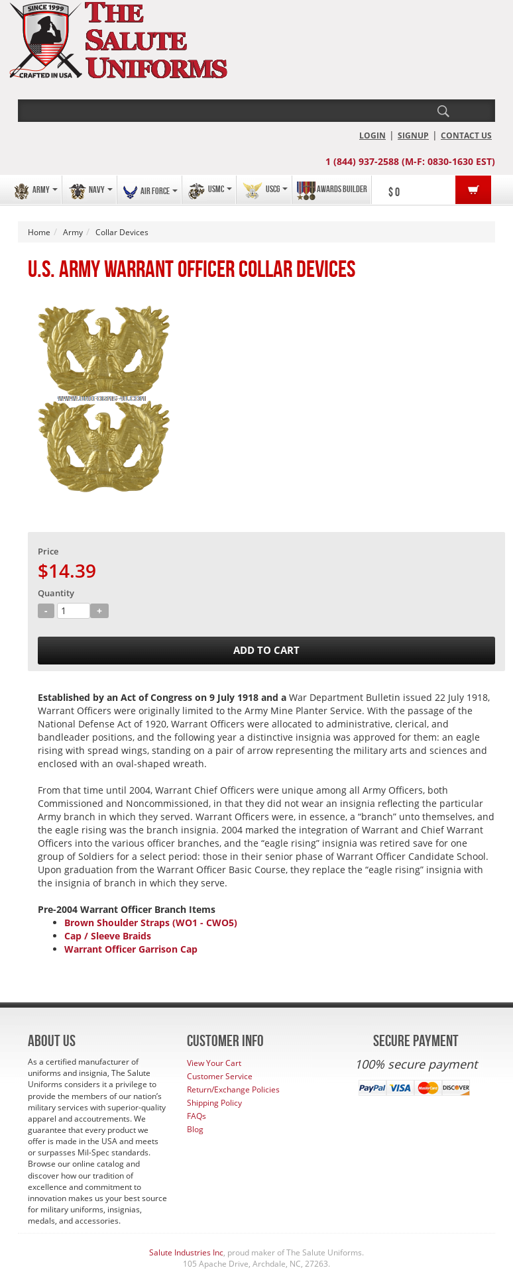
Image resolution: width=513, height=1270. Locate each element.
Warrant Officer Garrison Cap (131, 949)
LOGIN (372, 135)
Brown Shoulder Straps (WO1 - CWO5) (150, 922)
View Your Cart (214, 1063)
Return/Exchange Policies (233, 1089)
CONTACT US (466, 135)
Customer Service (220, 1076)
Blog (195, 1129)
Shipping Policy (214, 1102)
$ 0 (394, 192)
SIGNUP (413, 135)
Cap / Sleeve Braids (107, 935)
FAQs (196, 1116)
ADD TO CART (266, 650)
